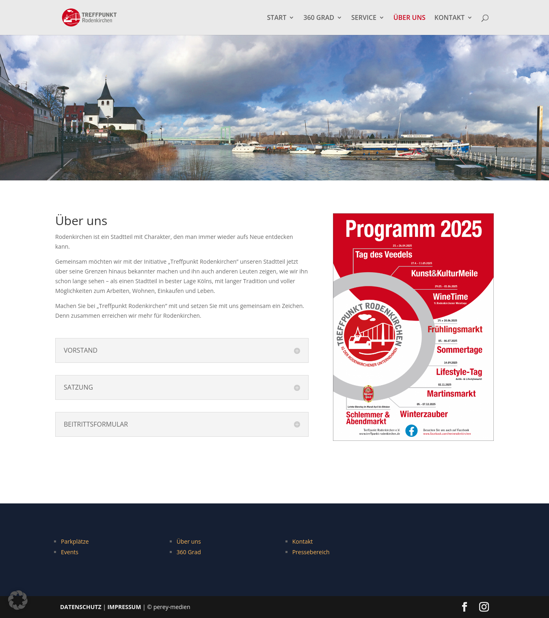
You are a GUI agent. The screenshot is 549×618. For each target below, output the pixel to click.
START (277, 18)
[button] (18, 600)
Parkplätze (75, 541)
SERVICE (363, 18)
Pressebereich (311, 552)
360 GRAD (318, 18)
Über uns (189, 541)
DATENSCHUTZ (81, 607)
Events (69, 552)
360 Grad (189, 552)
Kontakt (302, 541)
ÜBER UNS (409, 18)
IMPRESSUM (124, 607)
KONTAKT (449, 18)
